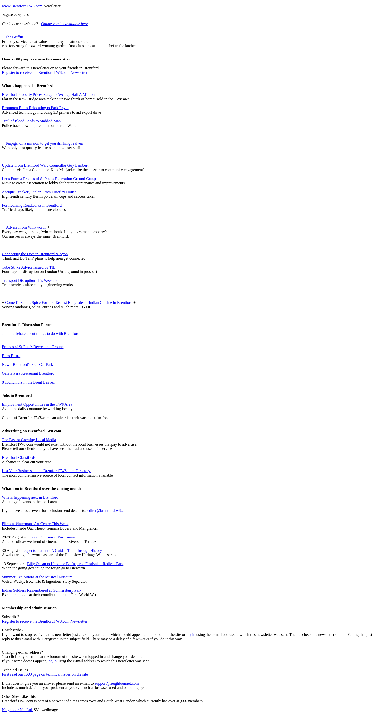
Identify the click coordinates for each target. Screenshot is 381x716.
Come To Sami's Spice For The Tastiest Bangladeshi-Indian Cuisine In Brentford (68, 302)
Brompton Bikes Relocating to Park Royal (35, 108)
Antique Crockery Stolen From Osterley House (39, 192)
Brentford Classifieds (18, 457)
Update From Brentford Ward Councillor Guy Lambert (45, 165)
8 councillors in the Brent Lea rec (28, 382)
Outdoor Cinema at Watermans (51, 537)
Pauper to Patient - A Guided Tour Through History (61, 550)
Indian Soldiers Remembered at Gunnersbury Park (41, 590)
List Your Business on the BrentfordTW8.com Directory (46, 471)
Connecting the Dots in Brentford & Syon (35, 254)
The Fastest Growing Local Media (29, 440)
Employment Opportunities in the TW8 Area (37, 404)
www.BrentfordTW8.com (22, 6)
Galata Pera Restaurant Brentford (28, 373)
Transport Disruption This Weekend (30, 280)
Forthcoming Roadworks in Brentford (32, 205)
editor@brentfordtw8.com (107, 510)
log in (190, 634)
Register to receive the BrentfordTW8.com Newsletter (44, 72)
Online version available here (64, 24)
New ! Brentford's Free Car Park (27, 364)
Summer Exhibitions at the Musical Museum (37, 577)
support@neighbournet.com (117, 683)
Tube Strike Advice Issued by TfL (28, 267)
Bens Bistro (11, 356)
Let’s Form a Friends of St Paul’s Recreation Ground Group (49, 179)
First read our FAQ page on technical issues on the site (45, 674)
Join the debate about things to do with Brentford (40, 333)
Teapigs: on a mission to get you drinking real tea (44, 143)
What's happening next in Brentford (30, 497)
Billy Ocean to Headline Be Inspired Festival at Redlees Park (75, 564)
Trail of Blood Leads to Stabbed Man (31, 121)
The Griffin (14, 37)
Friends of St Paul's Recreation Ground (33, 347)
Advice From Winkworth (26, 227)
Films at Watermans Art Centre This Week (35, 524)
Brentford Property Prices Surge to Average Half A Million (48, 94)
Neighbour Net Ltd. (17, 710)
